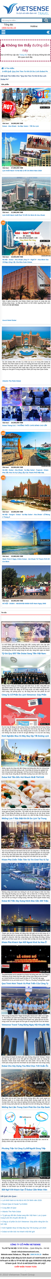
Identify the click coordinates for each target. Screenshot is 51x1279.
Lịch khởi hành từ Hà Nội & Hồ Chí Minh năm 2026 (22, 171)
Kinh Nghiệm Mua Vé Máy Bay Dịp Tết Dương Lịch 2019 (24, 1228)
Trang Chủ (25, 8)
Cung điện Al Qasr (9, 1208)
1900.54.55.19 (8, 28)
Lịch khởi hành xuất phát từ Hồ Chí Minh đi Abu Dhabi (23, 215)
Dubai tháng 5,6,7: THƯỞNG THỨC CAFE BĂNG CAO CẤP (24, 425)
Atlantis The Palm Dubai (11, 381)
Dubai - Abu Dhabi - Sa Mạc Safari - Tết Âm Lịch (20, 126)
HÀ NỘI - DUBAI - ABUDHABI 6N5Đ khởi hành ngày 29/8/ (24, 603)
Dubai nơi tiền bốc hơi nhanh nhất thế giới (23, 777)
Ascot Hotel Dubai (9, 320)
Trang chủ (23, 55)
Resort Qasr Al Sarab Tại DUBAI (14, 1204)
